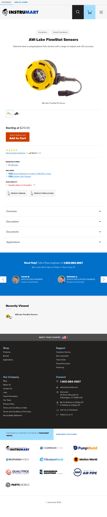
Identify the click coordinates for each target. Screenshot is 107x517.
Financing (60, 367)
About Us (7, 385)
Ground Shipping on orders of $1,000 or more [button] (29, 174)
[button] (32, 185)
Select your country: (53, 337)
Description (12, 221)
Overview (11, 211)
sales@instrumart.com (69, 387)
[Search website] (78, 12)
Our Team (7, 400)
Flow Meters (42, 32)
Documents (12, 231)
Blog (5, 381)
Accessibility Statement (12, 415)
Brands (6, 356)
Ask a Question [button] (62, 356)
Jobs (5, 392)
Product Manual (17, 193)
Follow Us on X (66, 415)
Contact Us (7, 388)
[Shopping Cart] (89, 12)
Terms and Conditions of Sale (15, 408)
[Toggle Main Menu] (101, 12)
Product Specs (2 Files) (42, 193)
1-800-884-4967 (73, 262)
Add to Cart (17, 137)
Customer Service (63, 352)
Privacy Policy (8, 404)
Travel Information (10, 396)
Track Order (61, 360)
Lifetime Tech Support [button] (19, 176)
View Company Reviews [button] (23, 153)
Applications (13, 242)
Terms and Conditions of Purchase (17, 412)
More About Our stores (66, 434)
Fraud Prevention (63, 363)
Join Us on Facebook (69, 410)
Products (6, 352)
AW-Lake (14, 165)
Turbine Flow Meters (60, 32)
